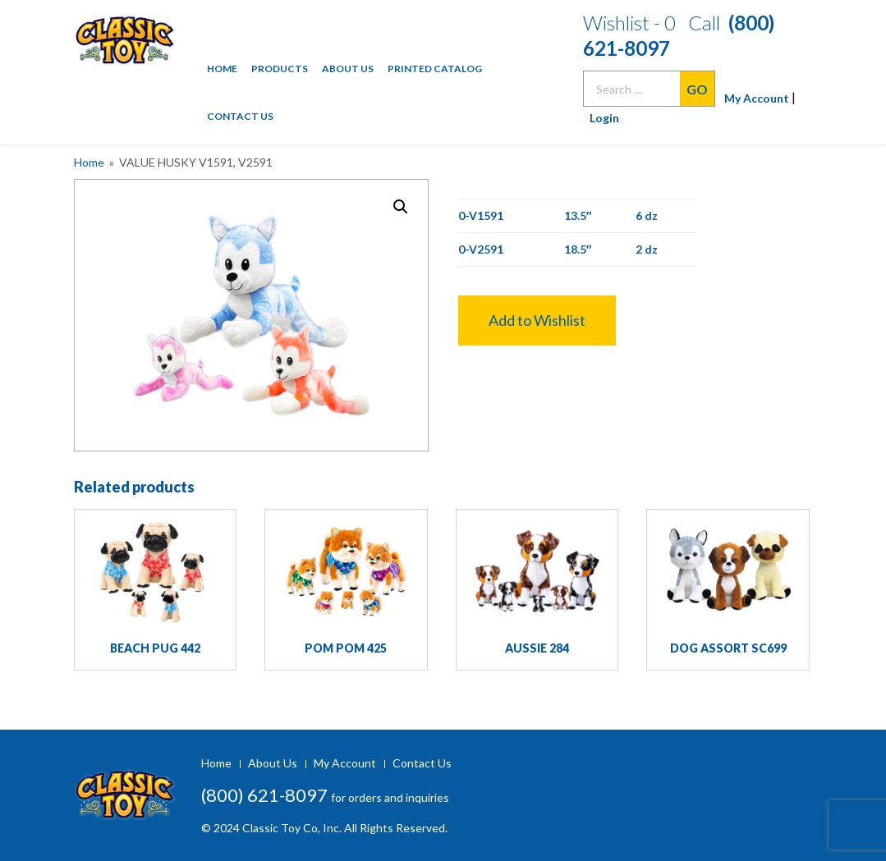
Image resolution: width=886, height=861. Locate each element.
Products (279, 68)
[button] (537, 320)
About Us (348, 68)
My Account (750, 98)
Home (222, 68)
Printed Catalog (435, 68)
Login (604, 118)
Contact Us (240, 116)
